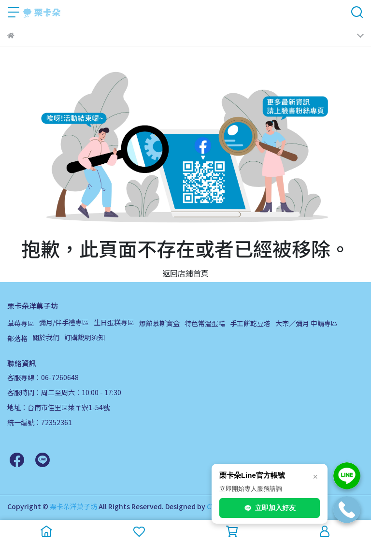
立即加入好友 (269, 508)
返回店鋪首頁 (185, 273)
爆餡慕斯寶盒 (159, 323)
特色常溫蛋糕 (205, 323)
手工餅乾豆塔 (250, 323)
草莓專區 (20, 323)
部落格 (17, 338)
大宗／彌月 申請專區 (306, 323)
